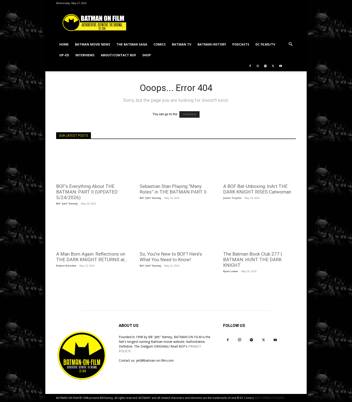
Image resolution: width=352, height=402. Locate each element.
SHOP (146, 55)
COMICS (160, 44)
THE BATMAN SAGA (132, 44)
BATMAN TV (181, 44)
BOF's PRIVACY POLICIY (269, 398)
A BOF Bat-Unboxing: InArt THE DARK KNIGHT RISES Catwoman (257, 189)
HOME (64, 44)
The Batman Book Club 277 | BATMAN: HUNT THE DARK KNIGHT (252, 259)
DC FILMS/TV (265, 44)
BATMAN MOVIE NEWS (92, 44)
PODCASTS (240, 44)
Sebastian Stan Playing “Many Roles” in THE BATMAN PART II (173, 189)
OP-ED (64, 55)
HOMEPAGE (189, 114)
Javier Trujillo (232, 198)
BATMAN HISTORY (212, 44)
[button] (290, 45)
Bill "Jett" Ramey (67, 203)
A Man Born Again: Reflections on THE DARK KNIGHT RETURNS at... (92, 256)
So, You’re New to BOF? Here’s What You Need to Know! (171, 256)
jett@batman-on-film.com (155, 360)
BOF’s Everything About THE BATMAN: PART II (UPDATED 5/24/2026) (87, 192)
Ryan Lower (230, 271)
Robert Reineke (66, 265)
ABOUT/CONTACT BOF (118, 55)
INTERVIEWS (85, 55)
